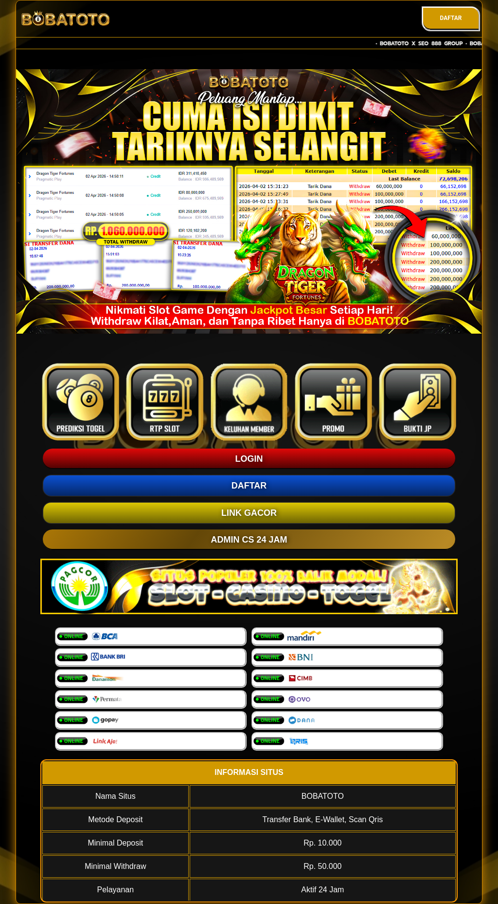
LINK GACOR (249, 513)
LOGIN (249, 459)
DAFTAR (451, 18)
